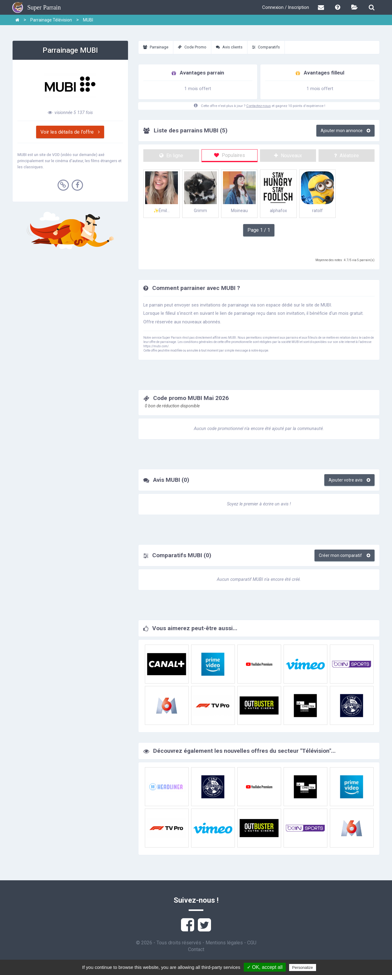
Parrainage (155, 47)
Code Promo (192, 47)
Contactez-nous (258, 106)
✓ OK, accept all (265, 967)
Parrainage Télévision (51, 19)
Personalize (302, 967)
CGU (251, 943)
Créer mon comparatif (344, 555)
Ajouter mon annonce (345, 130)
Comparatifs (266, 47)
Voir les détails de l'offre (70, 132)
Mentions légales (224, 943)
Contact (196, 949)
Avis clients (229, 47)
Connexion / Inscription (285, 7)
